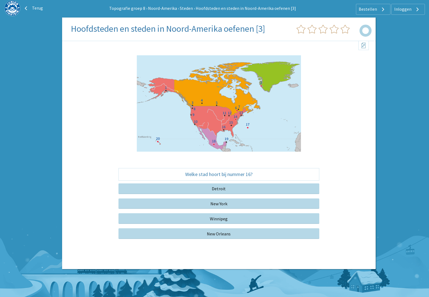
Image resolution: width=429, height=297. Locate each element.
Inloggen (407, 9)
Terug (33, 8)
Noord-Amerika (162, 8)
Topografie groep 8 (127, 8)
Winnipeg (219, 218)
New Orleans (219, 234)
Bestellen (372, 9)
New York (218, 203)
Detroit (219, 188)
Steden (186, 8)
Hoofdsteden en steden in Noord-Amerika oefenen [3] (246, 8)
